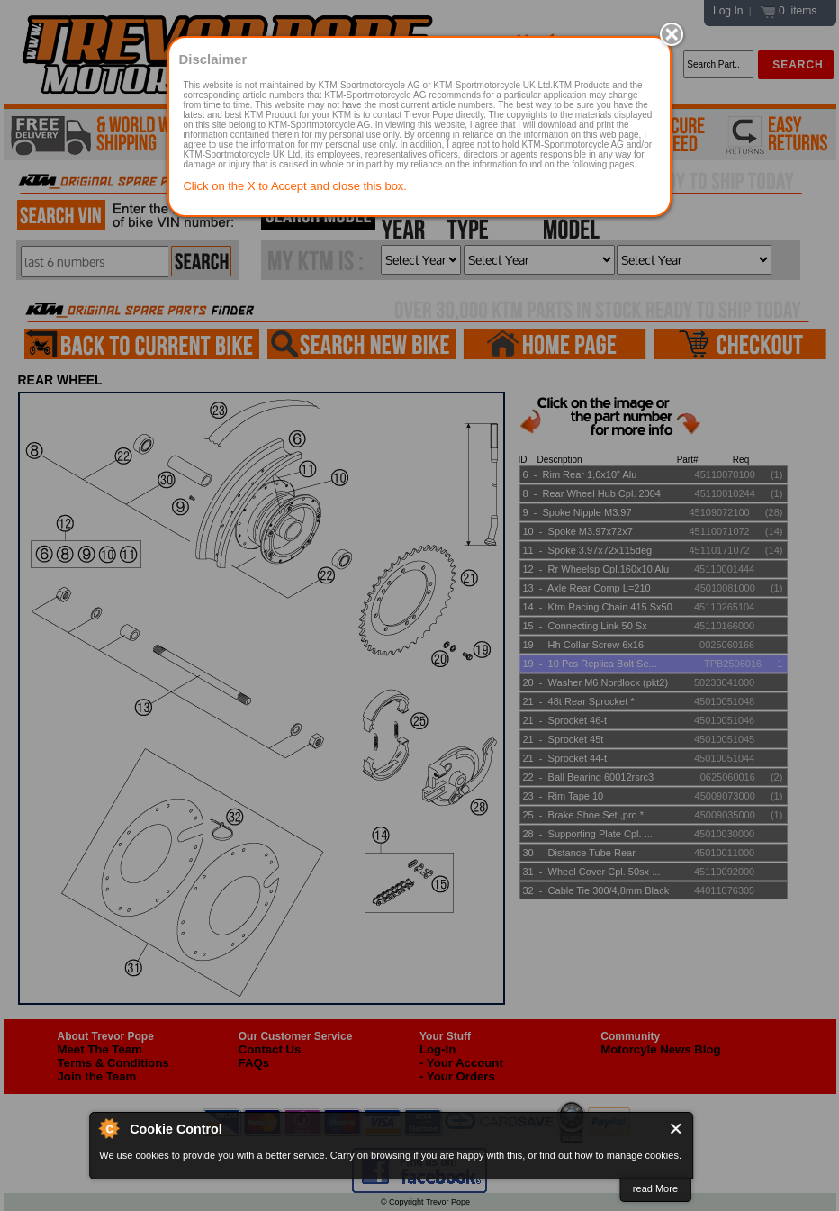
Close (676, 1128)
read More (655, 1188)
